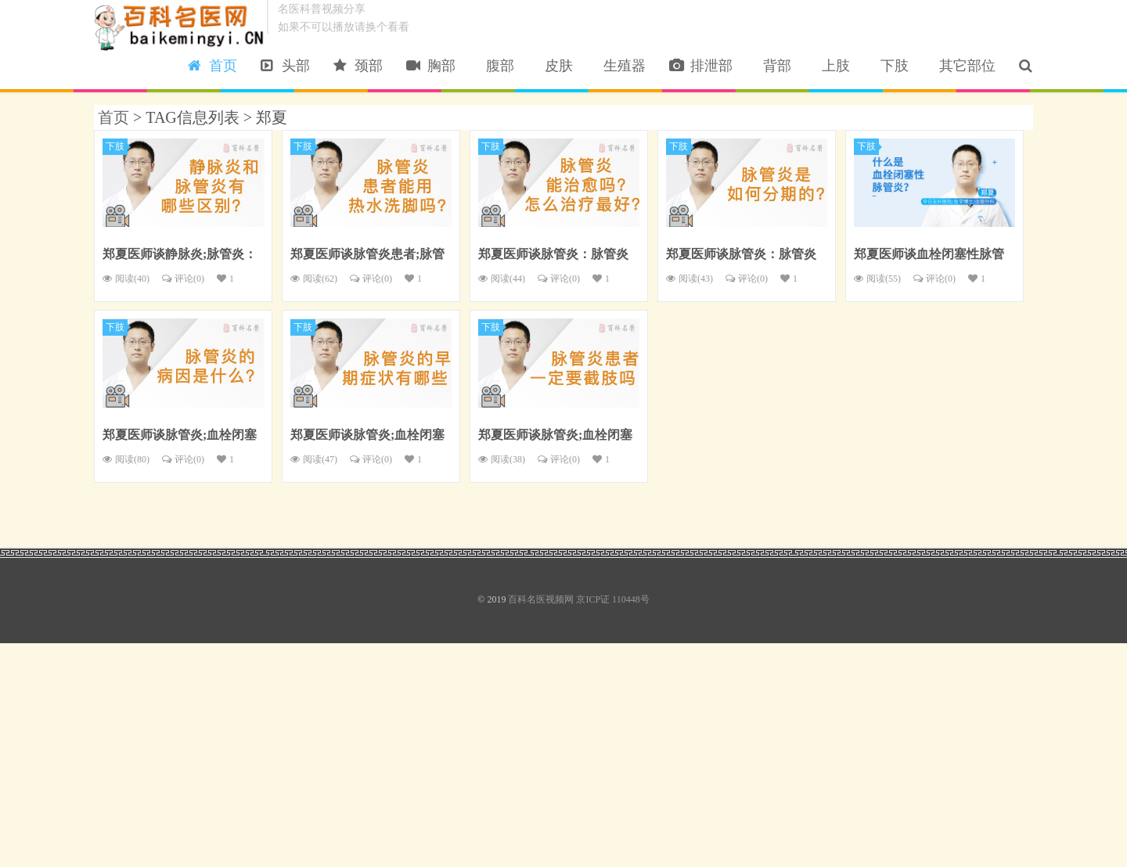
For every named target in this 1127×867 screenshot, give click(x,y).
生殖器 (621, 66)
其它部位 (964, 66)
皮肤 (555, 66)
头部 (285, 66)
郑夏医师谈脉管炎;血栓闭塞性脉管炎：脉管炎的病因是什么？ (180, 436)
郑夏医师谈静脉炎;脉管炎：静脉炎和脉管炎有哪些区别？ (180, 255)
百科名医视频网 (180, 27)
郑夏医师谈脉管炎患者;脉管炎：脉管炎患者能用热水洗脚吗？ (367, 255)
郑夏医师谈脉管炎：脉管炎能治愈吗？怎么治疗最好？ (553, 255)
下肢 (891, 66)
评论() (183, 278)
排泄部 (701, 66)
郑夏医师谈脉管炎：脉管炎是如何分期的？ (741, 255)
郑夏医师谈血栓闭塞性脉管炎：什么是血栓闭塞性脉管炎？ (929, 255)
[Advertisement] (469, 752)
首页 (212, 66)
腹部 (496, 66)
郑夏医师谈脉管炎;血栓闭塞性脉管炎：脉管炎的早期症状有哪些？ (367, 436)
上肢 (832, 66)
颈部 (358, 66)
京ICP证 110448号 (612, 599)
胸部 (430, 66)
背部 (773, 66)
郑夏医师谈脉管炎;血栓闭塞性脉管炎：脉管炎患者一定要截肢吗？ (555, 436)
